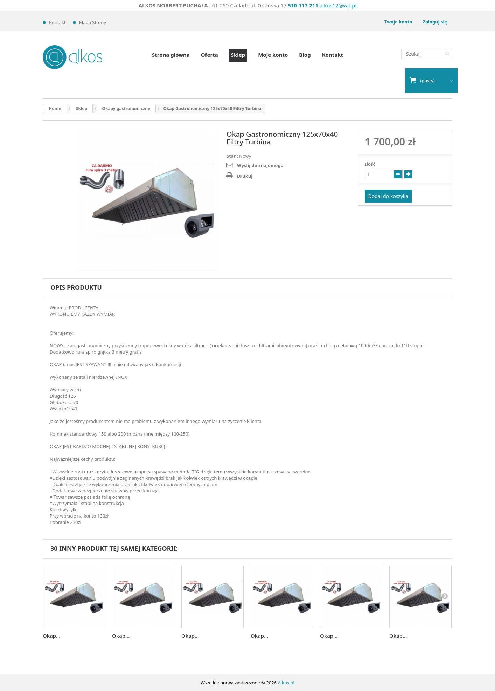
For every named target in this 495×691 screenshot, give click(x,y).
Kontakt (57, 22)
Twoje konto (398, 22)
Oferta (209, 54)
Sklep (238, 54)
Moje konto (273, 54)
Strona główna (171, 54)
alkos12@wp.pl (338, 5)
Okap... (51, 635)
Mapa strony (92, 22)
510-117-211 (303, 5)
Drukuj (244, 176)
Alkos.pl (286, 682)
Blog (305, 54)
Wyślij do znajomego (260, 165)
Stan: (232, 156)
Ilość (370, 164)
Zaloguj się (435, 22)
